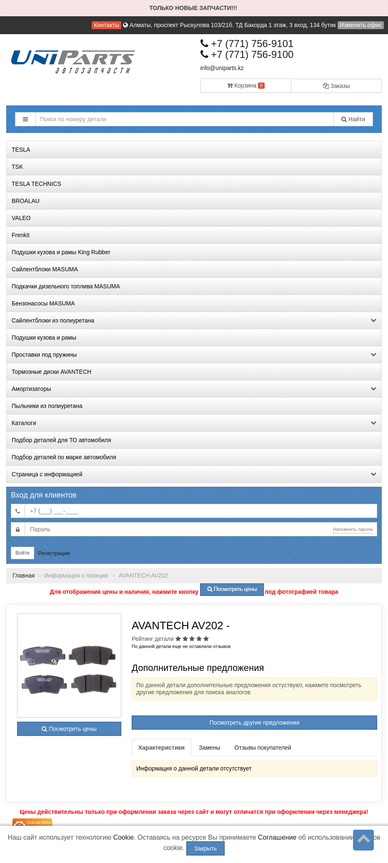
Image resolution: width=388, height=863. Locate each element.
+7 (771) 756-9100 (247, 54)
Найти (353, 119)
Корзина (246, 85)
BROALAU (26, 201)
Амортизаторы (194, 388)
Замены (209, 747)
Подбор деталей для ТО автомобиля (61, 440)
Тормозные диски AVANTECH (51, 371)
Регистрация (54, 553)
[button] (25, 119)
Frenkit (21, 235)
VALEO (21, 218)
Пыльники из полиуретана (47, 406)
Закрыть (205, 848)
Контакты (106, 25)
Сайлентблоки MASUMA (45, 269)
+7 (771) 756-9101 (247, 43)
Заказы (336, 86)
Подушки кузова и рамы (44, 337)
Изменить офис (361, 25)
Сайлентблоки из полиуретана (194, 320)
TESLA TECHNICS (36, 183)
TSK (17, 166)
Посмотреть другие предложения (255, 722)
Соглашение (277, 837)
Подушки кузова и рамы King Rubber (61, 252)
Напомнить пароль (353, 529)
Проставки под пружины (194, 354)
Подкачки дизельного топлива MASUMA (66, 286)
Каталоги (194, 423)
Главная (24, 575)
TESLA (21, 149)
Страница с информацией (194, 474)
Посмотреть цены (69, 728)
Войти (22, 553)
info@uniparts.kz (222, 68)
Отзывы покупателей (263, 747)
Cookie (123, 837)
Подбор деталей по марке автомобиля (64, 457)
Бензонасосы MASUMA (43, 303)
